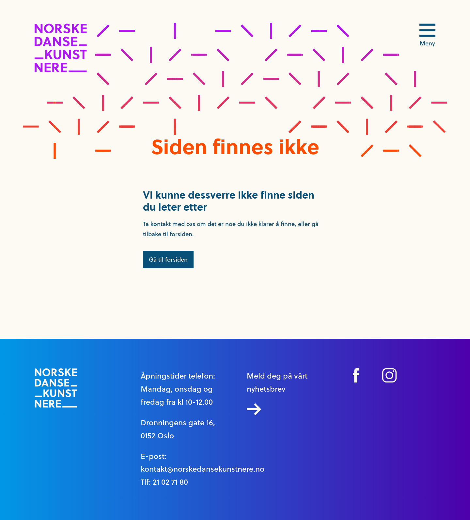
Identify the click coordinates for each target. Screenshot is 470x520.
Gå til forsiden (168, 259)
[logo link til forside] (61, 70)
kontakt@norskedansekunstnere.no (202, 469)
